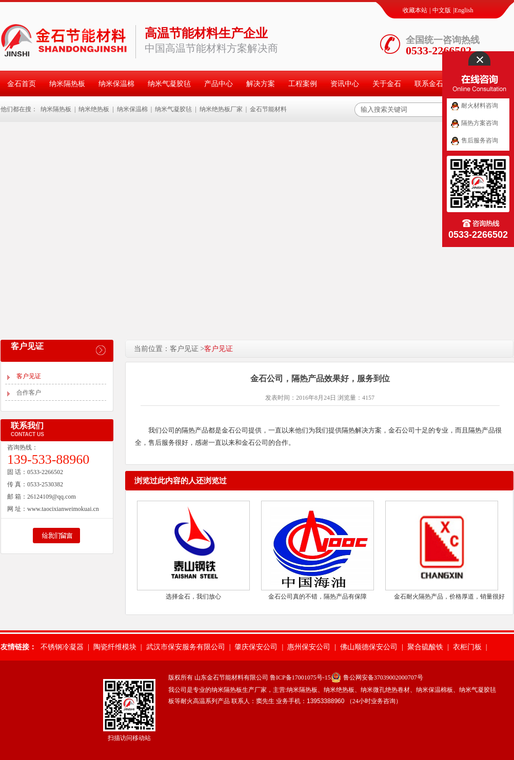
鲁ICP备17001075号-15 (300, 677)
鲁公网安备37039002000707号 (383, 677)
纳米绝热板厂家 (221, 109)
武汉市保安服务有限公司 (185, 647)
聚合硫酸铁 (425, 647)
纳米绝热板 (93, 109)
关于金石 (386, 84)
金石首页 (21, 84)
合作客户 (28, 392)
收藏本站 (415, 10)
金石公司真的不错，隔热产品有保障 (317, 596)
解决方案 (260, 84)
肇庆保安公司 (256, 647)
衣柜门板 (467, 647)
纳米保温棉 (116, 84)
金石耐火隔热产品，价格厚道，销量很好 (449, 596)
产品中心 (218, 84)
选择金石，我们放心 (193, 596)
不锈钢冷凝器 (62, 647)
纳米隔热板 (67, 84)
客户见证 (28, 376)
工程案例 (302, 84)
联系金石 (428, 84)
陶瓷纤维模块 (114, 647)
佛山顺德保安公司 (369, 647)
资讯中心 (344, 84)
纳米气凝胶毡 (169, 84)
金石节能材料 (268, 109)
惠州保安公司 (308, 647)
